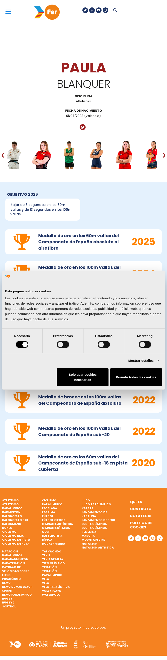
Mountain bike (93, 540)
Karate (87, 508)
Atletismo (10, 500)
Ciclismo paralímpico (52, 502)
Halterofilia (52, 536)
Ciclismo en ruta (15, 543)
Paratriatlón (13, 563)
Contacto (140, 508)
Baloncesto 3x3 (15, 520)
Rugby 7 (8, 602)
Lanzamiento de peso (98, 520)
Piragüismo (11, 579)
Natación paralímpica (12, 553)
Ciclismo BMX (13, 536)
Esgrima (48, 512)
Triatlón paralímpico (52, 573)
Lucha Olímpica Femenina (94, 530)
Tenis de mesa (52, 559)
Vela (45, 579)
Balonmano (11, 524)
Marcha (88, 536)
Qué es (136, 501)
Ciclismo (9, 532)
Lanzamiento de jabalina (94, 514)
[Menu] (8, 11)
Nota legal (141, 515)
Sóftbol (9, 606)
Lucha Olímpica (94, 524)
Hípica (47, 540)
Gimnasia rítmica (56, 528)
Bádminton (11, 512)
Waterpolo (51, 595)
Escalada (49, 508)
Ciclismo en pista (16, 540)
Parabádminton (15, 559)
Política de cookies (141, 525)
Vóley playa (51, 591)
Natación (89, 543)
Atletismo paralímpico (12, 506)
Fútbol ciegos (53, 520)
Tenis (46, 555)
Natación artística (98, 547)
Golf (46, 532)
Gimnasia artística (57, 524)
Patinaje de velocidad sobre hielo (15, 571)
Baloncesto (12, 516)
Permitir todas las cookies (136, 377)
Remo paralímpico (17, 595)
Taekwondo (51, 551)
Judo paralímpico (96, 504)
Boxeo (7, 528)
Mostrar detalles (141, 360)
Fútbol (47, 516)
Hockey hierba (53, 543)
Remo (6, 583)
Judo (86, 500)
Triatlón (49, 567)
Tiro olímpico (53, 563)
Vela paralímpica (56, 587)
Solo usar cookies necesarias (83, 377)
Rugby (7, 598)
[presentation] (3, 154)
